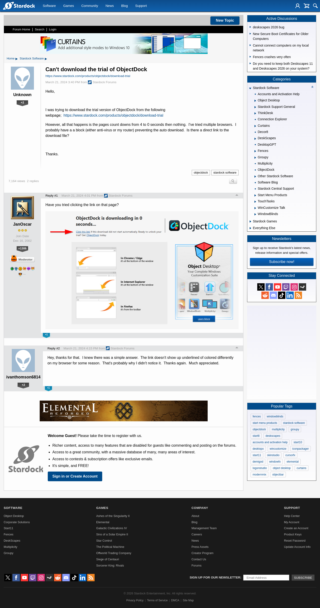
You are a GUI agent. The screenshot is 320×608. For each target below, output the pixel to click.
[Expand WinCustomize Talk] (255, 208)
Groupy (8, 553)
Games (68, 6)
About (195, 516)
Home (11, 58)
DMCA (175, 600)
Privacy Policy (135, 600)
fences (257, 416)
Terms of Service (157, 600)
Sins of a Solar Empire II (112, 534)
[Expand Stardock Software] (250, 88)
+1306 (22, 248)
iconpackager (300, 448)
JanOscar (22, 224)
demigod (258, 461)
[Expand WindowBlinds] (255, 214)
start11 (257, 455)
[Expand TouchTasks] (255, 202)
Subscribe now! (281, 262)
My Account (291, 522)
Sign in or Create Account (75, 476)
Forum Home (21, 29)
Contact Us (198, 559)
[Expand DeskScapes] (255, 139)
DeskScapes (12, 540)
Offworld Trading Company (113, 553)
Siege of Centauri (107, 559)
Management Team (204, 528)
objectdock (201, 172)
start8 (256, 435)
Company (199, 508)
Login (52, 29)
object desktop (281, 468)
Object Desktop (14, 516)
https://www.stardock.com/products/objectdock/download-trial (87, 76)
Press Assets (200, 547)
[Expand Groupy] (255, 157)
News (109, 6)
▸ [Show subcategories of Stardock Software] (46, 58)
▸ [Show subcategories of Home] (16, 58)
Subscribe (303, 577)
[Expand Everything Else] (250, 228)
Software (49, 6)
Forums (196, 565)
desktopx (258, 448)
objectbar (278, 474)
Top (237, 195)
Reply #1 (51, 195)
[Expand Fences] (255, 151)
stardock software (224, 172)
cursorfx (290, 455)
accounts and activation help (270, 442)
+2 (22, 102)
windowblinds (275, 416)
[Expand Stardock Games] (250, 221)
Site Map (188, 600)
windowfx (275, 461)
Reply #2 (54, 348)
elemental (293, 461)
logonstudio (260, 468)
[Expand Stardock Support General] (255, 107)
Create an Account (296, 528)
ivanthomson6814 (23, 377)
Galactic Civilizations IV (111, 528)
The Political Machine (110, 547)
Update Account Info (297, 547)
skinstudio (273, 455)
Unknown (22, 94)
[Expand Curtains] (255, 126)
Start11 (8, 528)
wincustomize (278, 448)
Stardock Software (32, 58)
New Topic (225, 20)
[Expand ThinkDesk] (255, 113)
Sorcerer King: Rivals (110, 565)
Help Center (292, 516)
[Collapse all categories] (312, 87)
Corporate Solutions (17, 522)
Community (89, 6)
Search (39, 29)
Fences (8, 534)
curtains (301, 468)
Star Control (104, 540)
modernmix (259, 474)
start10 (297, 442)
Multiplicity (10, 547)
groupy (295, 429)
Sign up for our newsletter (215, 577)
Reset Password (294, 540)
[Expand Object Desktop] (255, 101)
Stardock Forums (102, 82)
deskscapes (273, 435)
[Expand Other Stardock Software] (255, 176)
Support (141, 6)
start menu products (265, 423)
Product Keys (293, 534)
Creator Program (202, 553)
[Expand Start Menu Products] (255, 195)
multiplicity (278, 429)
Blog (124, 6)
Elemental (102, 522)
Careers (196, 534)
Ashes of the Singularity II (113, 516)
